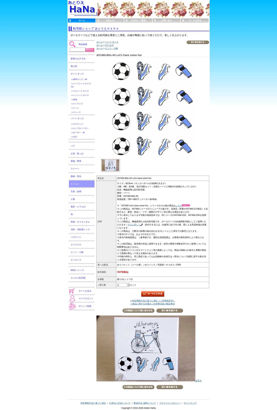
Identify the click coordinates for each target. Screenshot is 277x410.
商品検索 (83, 44)
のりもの (75, 184)
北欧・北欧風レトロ (80, 229)
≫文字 (74, 137)
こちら (183, 205)
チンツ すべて (77, 74)
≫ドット (75, 108)
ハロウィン (76, 237)
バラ (73, 146)
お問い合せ (166, 20)
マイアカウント (86, 298)
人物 (73, 199)
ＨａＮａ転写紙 (78, 278)
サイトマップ (190, 403)
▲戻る (198, 380)
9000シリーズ (77, 270)
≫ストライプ (77, 104)
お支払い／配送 (138, 20)
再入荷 (74, 66)
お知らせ (110, 20)
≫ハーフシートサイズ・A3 (82, 85)
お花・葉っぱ (77, 153)
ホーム (82, 20)
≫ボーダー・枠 (78, 132)
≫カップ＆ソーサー (80, 128)
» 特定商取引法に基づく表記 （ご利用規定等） (152, 300)
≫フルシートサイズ (80, 91)
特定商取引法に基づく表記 (93, 403)
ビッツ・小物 (77, 252)
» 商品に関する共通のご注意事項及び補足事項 (153, 304)
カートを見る (194, 20)
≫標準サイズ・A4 (79, 79)
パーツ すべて (77, 118)
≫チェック (76, 112)
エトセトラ (76, 260)
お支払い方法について (119, 403)
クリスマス (76, 244)
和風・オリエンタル (80, 222)
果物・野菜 (76, 161)
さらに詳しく (135, 224)
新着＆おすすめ (78, 58)
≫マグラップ (77, 124)
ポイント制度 (85, 306)
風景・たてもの (78, 206)
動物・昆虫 (76, 176)
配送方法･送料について (145, 403)
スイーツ (75, 168)
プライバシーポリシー (170, 403)
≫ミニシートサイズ (80, 95)
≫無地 (74, 99)
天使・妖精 (76, 191)
